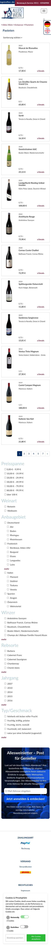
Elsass (11, 556)
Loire (11, 564)
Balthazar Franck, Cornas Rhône (21, 622)
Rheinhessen (14, 539)
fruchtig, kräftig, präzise (17, 720)
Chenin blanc (12, 667)
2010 (8, 688)
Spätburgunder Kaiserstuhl (31, 284)
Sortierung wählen (12, 37)
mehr (6, 568)
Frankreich (10, 543)
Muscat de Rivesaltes (28, 48)
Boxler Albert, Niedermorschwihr (21, 631)
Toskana (12, 585)
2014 (8, 692)
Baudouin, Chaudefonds (17, 626)
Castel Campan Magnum (30, 385)
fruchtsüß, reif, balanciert (17, 729)
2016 (8, 700)
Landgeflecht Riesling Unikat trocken (31, 184)
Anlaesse (19, 24)
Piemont (12, 577)
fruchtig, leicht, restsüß (16, 724)
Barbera (9, 651)
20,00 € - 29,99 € (13, 477)
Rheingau (13, 535)
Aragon (12, 598)
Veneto (12, 589)
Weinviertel (14, 606)
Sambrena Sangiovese (28, 317)
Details (41, 71)
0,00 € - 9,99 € (12, 469)
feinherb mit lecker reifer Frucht (21, 716)
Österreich (10, 602)
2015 (8, 696)
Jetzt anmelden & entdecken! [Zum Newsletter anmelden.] (25, 799)
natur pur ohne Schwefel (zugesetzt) (22, 733)
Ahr (10, 526)
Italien (8, 572)
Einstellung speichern (15, 938)
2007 (8, 683)
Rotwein (9, 506)
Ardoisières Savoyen (15, 618)
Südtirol (12, 581)
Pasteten (29, 24)
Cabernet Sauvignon (15, 659)
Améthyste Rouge (27, 216)
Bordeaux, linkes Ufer (18, 547)
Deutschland (11, 522)
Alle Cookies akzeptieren (36, 937)
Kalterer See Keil (26, 419)
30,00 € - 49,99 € (13, 482)
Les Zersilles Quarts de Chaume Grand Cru (33, 83)
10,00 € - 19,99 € (13, 473)
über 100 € (10, 494)
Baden (11, 531)
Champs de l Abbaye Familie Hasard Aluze (25, 635)
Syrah (21, 115)
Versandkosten (25, 867)
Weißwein (10, 510)
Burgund (12, 552)
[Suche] (44, 20)
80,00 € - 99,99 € (13, 490)
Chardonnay (11, 663)
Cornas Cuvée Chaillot (29, 250)
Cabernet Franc (13, 655)
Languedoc (14, 560)
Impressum (25, 890)
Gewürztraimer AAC (28, 149)
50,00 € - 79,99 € (13, 486)
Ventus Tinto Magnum (29, 351)
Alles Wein (8, 24)
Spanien (9, 593)
